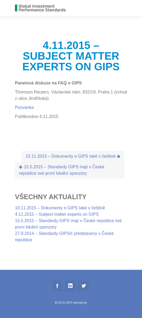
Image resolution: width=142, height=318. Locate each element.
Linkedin (70, 285)
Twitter (83, 285)
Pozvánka (24, 107)
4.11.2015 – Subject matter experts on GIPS (57, 214)
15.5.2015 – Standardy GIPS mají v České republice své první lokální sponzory (61, 170)
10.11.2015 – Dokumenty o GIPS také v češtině (72, 156)
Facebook (57, 285)
